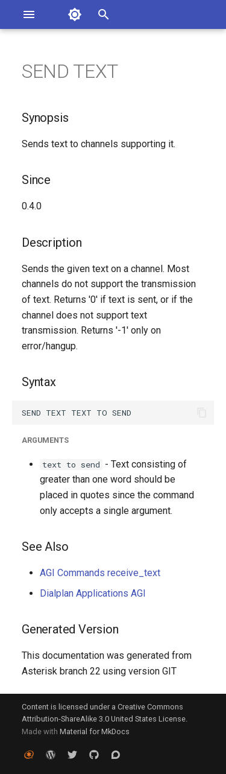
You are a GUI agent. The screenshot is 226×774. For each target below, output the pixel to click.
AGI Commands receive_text (100, 573)
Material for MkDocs (95, 731)
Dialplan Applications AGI (93, 593)
